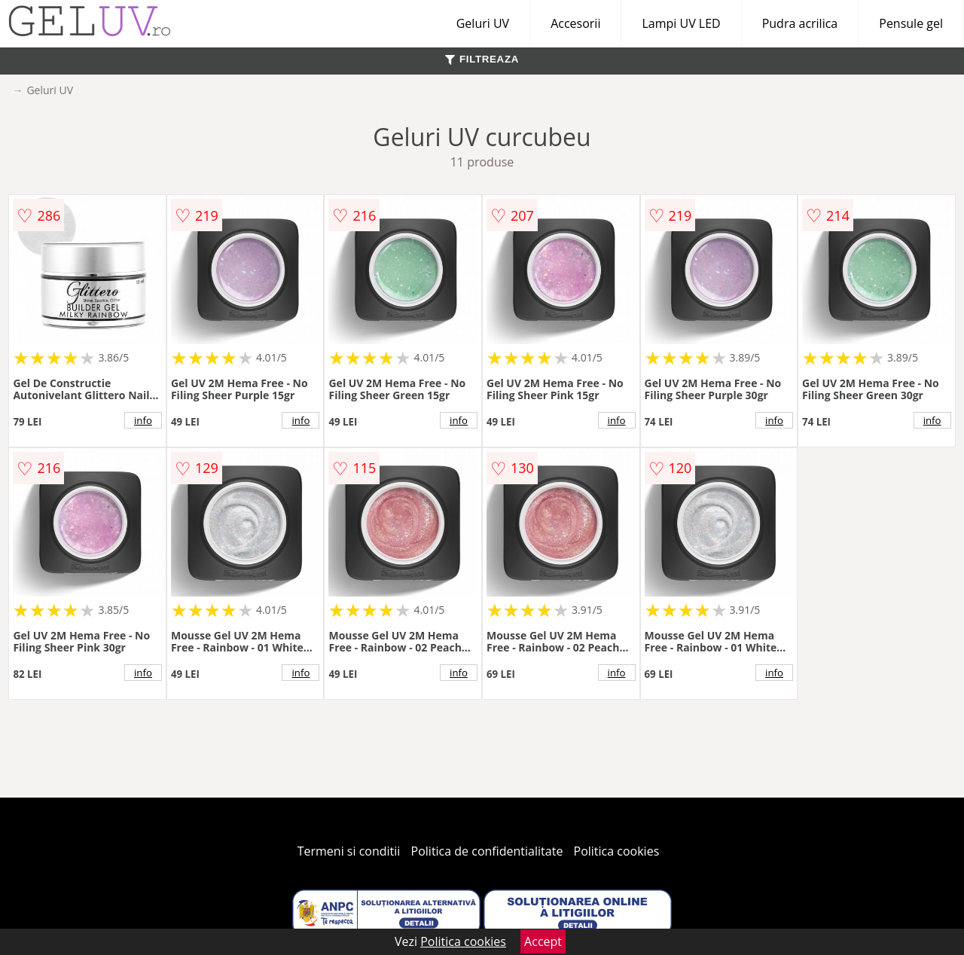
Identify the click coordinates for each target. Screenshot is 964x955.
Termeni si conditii (349, 851)
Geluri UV (482, 23)
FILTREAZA (482, 59)
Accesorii (575, 23)
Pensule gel (911, 23)
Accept (543, 941)
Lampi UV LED (681, 23)
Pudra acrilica (800, 23)
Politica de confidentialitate (487, 851)
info (143, 420)
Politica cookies (617, 851)
